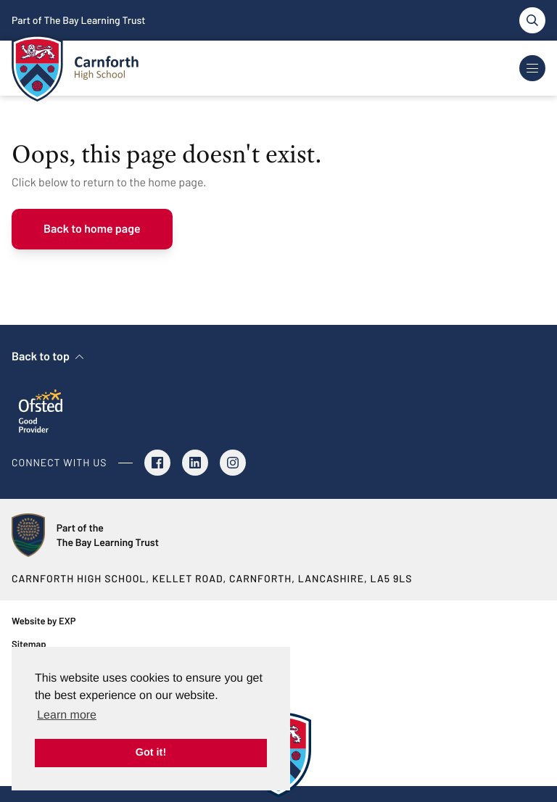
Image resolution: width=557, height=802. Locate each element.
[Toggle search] (532, 20)
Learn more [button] (66, 715)
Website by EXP (43, 621)
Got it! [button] (151, 752)
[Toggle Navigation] (532, 68)
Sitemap (29, 644)
